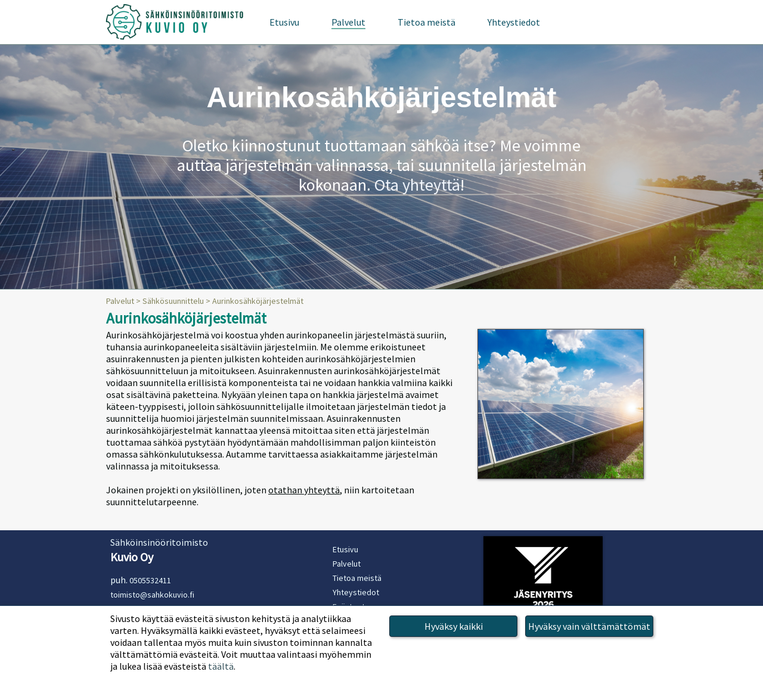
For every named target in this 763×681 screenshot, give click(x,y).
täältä (221, 666)
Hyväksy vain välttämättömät (589, 626)
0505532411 (150, 580)
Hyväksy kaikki (453, 626)
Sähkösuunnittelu (173, 301)
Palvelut (120, 301)
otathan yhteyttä (304, 490)
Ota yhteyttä (417, 184)
